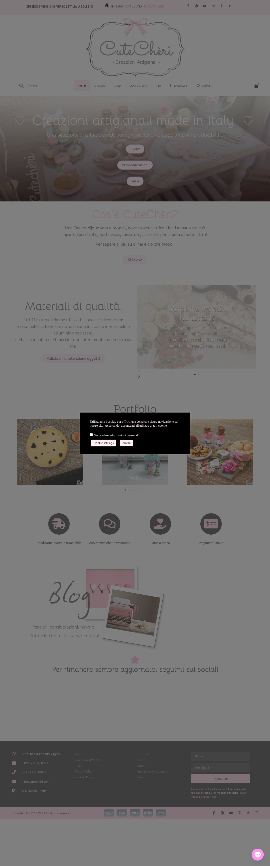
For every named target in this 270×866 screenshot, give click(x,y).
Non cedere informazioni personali (116, 435)
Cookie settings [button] (104, 443)
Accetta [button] (126, 442)
